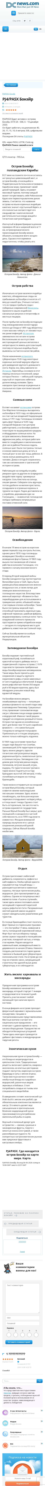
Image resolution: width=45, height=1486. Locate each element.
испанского (27, 356)
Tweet (22, 1252)
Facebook (30, 21)
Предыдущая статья (20, 1224)
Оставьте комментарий (12, 113)
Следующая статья (25, 1232)
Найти (36, 149)
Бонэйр (12, 94)
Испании (6, 370)
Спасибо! (6, 1370)
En (39, 29)
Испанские (28, 333)
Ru (35, 29)
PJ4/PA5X (5, 94)
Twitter (24, 21)
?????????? (22, 1242)
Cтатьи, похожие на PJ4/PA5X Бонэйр (21, 1214)
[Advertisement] (22, 56)
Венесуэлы (33, 308)
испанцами (25, 407)
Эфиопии (7, 1393)
